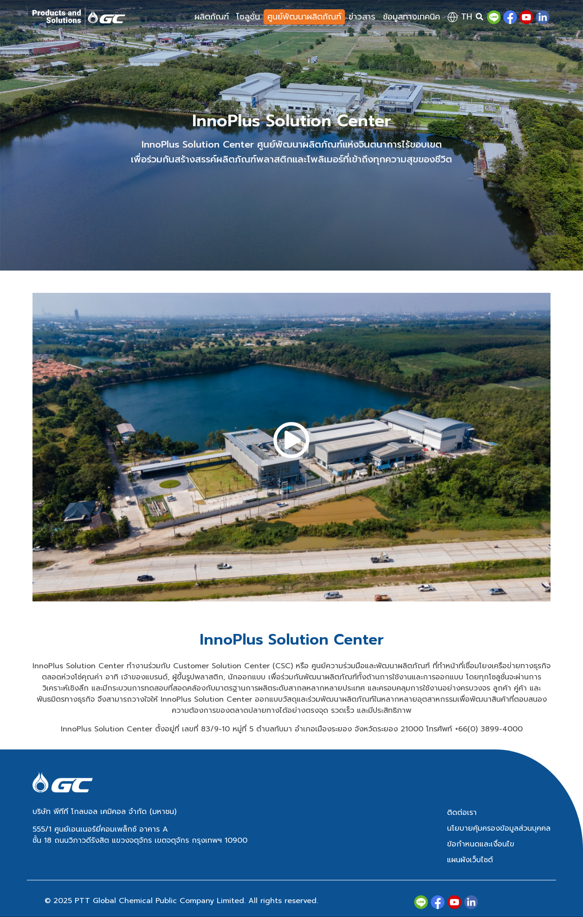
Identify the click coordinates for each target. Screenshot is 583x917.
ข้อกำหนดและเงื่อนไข (480, 844)
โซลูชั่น (248, 16)
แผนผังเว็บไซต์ (470, 859)
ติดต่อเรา (462, 812)
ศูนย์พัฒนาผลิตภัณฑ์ (304, 16)
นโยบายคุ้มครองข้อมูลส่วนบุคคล (499, 828)
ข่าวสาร (362, 16)
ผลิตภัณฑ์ (211, 16)
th (459, 16)
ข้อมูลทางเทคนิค (411, 16)
